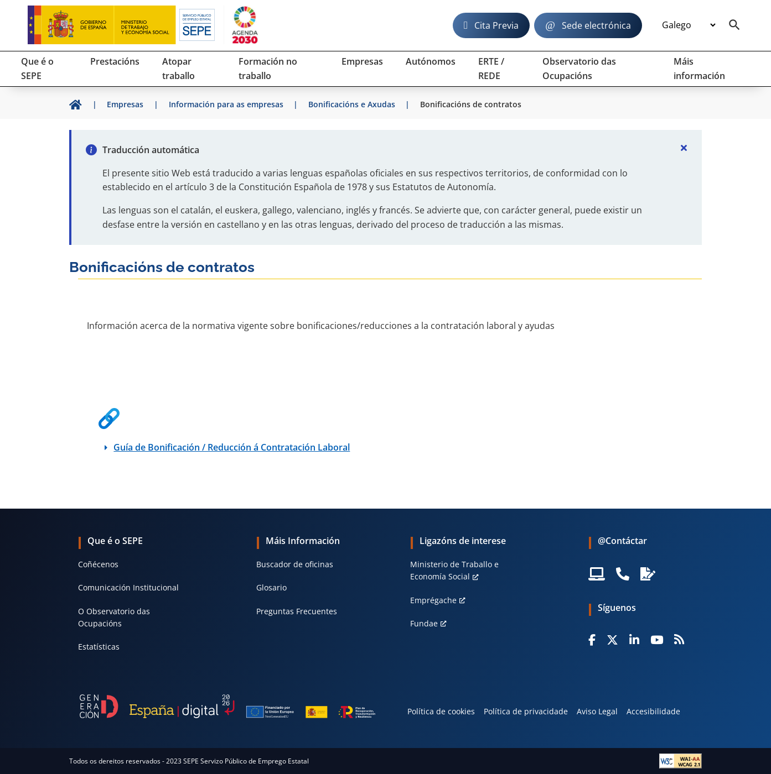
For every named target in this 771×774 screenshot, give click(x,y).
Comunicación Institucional (128, 587)
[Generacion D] (227, 706)
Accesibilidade (653, 711)
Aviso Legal (597, 711)
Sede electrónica (596, 25)
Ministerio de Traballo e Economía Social (454, 570)
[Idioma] (688, 25)
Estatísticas (99, 646)
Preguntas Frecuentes (296, 611)
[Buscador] (734, 25)
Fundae (424, 623)
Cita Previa (496, 25)
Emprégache (433, 600)
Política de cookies (441, 711)
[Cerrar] (684, 147)
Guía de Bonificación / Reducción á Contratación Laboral (231, 447)
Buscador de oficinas (294, 564)
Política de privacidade (526, 711)
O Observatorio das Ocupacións (114, 617)
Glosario (271, 587)
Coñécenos (98, 564)
